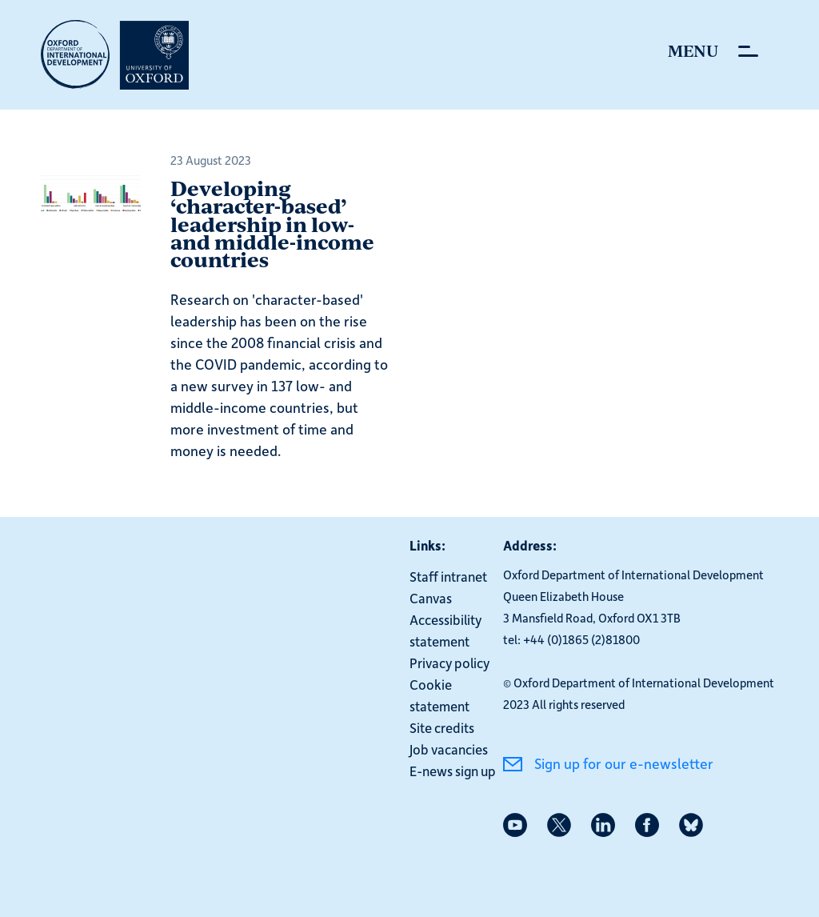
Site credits (442, 727)
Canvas (431, 598)
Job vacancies (449, 749)
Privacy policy (449, 662)
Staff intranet (448, 576)
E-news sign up (453, 770)
